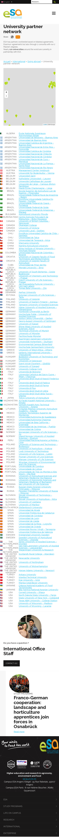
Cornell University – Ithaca (32, 591)
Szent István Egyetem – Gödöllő (34, 362)
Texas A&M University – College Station (38, 599)
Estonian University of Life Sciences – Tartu (37, 295)
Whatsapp (12, 36)
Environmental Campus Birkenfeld (35, 343)
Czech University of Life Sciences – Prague (36, 280)
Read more (19, 730)
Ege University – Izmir (29, 579)
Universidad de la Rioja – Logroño (35, 523)
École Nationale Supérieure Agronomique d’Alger (32, 133)
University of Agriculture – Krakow (35, 447)
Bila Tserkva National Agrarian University (38, 588)
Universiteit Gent (27, 175)
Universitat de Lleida (29, 520)
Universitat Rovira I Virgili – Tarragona (37, 528)
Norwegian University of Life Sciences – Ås (38, 432)
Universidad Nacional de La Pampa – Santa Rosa (37, 163)
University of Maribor (29, 503)
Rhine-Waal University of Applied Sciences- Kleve (35, 326)
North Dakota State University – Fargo (37, 594)
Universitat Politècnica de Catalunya (36, 512)
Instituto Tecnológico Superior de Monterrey (35, 413)
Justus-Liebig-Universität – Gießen (35, 317)
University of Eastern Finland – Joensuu (38, 301)
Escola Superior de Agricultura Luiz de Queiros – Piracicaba (37, 191)
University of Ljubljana (30, 501)
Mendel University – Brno (31, 266)
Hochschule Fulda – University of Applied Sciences (35, 314)
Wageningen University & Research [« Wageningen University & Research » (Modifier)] (36, 549)
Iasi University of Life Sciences (34, 483)
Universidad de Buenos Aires (33, 139)
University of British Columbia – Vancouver (34, 221)
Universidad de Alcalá (29, 509)
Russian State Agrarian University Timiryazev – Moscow (35, 487)
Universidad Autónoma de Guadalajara (37, 416)
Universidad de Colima (30, 428)
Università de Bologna (29, 371)
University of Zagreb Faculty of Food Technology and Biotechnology (37, 256)
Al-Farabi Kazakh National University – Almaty (37, 400)
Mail (18, 36)
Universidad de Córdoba (31, 514)
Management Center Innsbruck (34, 169)
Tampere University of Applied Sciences (38, 303)
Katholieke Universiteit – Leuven (35, 177)
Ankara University (27, 573)
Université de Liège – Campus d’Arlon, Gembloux (37, 184)
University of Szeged (29, 365)
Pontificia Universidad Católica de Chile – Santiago (39, 233)
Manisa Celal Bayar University (33, 582)
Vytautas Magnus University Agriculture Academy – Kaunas (38, 409)
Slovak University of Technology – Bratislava (35, 495)
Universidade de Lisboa (30, 468)
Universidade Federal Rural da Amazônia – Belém (38, 195)
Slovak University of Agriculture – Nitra (38, 498)
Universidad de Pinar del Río (32, 264)
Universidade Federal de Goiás (34, 206)
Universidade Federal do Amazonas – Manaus (37, 210)
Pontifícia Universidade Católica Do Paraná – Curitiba (36, 199)
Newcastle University (29, 557)
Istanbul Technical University (33, 576)
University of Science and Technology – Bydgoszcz (38, 444)
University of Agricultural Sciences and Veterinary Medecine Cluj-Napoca (37, 476)
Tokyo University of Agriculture (34, 397)
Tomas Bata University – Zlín (33, 287)
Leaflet (45, 123)
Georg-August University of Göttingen (37, 320)
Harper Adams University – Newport (36, 569)
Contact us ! (11, 662)
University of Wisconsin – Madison (35, 602)
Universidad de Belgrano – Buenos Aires (38, 136)
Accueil (6, 60)
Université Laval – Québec (32, 229)
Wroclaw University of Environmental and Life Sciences (37, 462)
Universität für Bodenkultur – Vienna (36, 172)
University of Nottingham (31, 561)
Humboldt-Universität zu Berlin (34, 310)
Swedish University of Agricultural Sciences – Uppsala (35, 537)
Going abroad (34, 60)
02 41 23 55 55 (29, 777)
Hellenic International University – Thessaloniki (35, 352)
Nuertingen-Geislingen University (35, 338)
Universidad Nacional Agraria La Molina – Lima (39, 440)
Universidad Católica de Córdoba (35, 150)
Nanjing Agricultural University (33, 245)
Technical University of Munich (34, 329)
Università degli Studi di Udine (33, 390)
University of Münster (29, 332)
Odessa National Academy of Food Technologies (35, 585)
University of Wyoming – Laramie (35, 605)
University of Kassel (28, 323)
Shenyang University (29, 242)
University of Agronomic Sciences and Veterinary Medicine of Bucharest (37, 480)
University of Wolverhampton (33, 565)
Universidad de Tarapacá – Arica (34, 239)
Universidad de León (29, 517)
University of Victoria (29, 227)
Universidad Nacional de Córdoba (35, 155)
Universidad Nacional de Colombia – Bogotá (36, 252)
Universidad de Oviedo (30, 525)
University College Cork (30, 368)
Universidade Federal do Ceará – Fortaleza (35, 203)
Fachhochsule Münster (30, 335)
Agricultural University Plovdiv (33, 213)
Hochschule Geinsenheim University (36, 346)
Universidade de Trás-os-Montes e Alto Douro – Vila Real (38, 472)
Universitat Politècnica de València (36, 531)
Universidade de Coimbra (31, 465)
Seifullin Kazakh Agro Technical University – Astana (34, 404)
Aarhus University (27, 291)
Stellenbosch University (30, 506)
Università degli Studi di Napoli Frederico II (39, 378)
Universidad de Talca (29, 236)
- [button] (6, 95)
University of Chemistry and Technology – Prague (38, 276)
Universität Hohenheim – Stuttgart (36, 340)
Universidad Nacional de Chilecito (35, 153)
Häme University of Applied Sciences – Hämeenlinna (38, 307)
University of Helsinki (29, 298)
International (19, 60)
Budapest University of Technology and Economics (38, 357)
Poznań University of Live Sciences (36, 456)
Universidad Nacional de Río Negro (36, 166)
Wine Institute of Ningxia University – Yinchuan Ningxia (37, 248)
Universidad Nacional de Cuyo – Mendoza (34, 159)
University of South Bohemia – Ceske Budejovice (37, 272)
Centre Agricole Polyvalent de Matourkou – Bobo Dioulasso (33, 217)
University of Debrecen (30, 360)
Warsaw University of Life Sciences (36, 458)
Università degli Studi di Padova (34, 382)
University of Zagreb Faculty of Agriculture (34, 261)
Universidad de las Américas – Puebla (37, 425)
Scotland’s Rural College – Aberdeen (36, 553)
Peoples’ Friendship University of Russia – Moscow (38, 491)
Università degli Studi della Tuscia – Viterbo (36, 393)
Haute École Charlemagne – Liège (35, 187)
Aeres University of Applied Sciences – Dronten (38, 541)
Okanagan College (28, 224)
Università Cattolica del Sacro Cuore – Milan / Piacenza (37, 374)
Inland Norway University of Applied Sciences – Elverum (36, 436)
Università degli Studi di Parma (34, 384)
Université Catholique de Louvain (35, 180)
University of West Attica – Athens (35, 349)
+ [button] (6, 91)
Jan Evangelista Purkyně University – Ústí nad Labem (37, 284)
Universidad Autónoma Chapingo (35, 419)
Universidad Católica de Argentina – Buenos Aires (36, 143)
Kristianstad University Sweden (34, 534)
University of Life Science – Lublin (35, 453)
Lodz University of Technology (34, 450)
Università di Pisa (27, 387)
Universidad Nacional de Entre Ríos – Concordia (37, 147)
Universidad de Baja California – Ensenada (34, 422)
